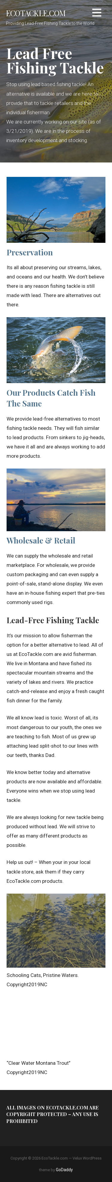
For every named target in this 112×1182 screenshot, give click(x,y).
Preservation (30, 252)
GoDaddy (64, 1169)
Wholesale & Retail (41, 540)
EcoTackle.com (35, 13)
